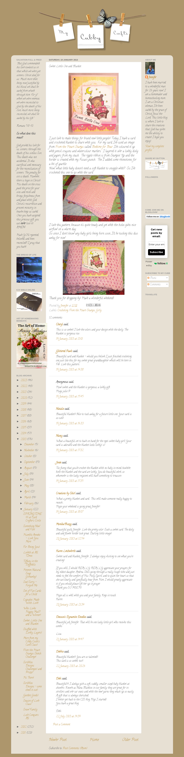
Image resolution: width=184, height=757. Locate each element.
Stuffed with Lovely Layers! (32, 631)
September (29, 462)
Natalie (60, 409)
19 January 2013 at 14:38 (69, 370)
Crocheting (63, 310)
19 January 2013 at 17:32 (69, 450)
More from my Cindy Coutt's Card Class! (31, 641)
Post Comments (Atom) (75, 748)
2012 (24, 727)
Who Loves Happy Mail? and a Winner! (32, 611)
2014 (24, 433)
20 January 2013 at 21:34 (70, 605)
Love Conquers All (31, 717)
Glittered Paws (64, 351)
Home (94, 740)
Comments (154, 285)
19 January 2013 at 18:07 (69, 512)
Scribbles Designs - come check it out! (32, 686)
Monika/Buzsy (64, 524)
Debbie (59, 652)
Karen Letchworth (65, 551)
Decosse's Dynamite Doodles (71, 617)
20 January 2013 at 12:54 (70, 539)
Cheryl (59, 324)
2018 (24, 410)
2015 (24, 428)
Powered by (156, 263)
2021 (24, 392)
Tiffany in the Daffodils (30, 563)
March (28, 497)
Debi (58, 679)
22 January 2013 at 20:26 (70, 666)
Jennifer (152, 78)
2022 (24, 386)
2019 (24, 404)
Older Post (130, 740)
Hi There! (28, 678)
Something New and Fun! (31, 528)
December (29, 445)
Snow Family (30, 710)
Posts (151, 278)
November (29, 450)
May (27, 486)
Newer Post (57, 740)
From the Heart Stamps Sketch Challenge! (32, 653)
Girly (98, 310)
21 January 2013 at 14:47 (69, 639)
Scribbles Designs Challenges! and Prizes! (32, 667)
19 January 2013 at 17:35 (69, 481)
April (27, 492)
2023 (24, 380)
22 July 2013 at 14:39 (68, 716)
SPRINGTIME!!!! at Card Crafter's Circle (32, 517)
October (28, 456)
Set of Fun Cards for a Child (32, 593)
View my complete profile (154, 148)
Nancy (59, 436)
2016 (24, 422)
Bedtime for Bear (102, 147)
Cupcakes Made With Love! (31, 602)
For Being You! (31, 547)
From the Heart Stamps (69, 147)
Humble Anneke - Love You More (31, 538)
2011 (23, 733)
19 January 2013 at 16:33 (69, 424)
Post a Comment (61, 724)
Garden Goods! (30, 695)
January (28, 509)
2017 (24, 416)
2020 (24, 398)
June (26, 480)
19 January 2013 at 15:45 (69, 397)
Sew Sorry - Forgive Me (30, 584)
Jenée (58, 463)
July (26, 474)
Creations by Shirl (65, 493)
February (29, 504)
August (28, 468)
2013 (24, 439)
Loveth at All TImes (30, 554)
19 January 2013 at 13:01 (69, 339)
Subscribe (156, 252)
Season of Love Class (31, 703)
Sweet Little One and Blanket (32, 622)
